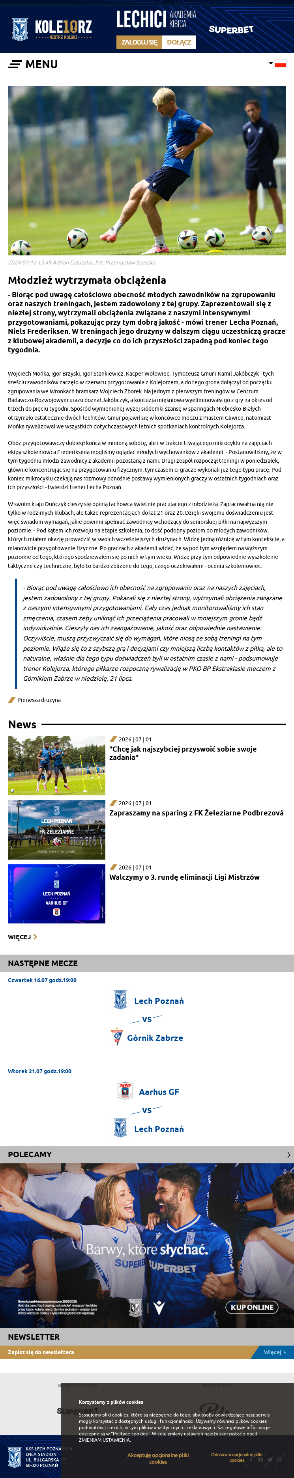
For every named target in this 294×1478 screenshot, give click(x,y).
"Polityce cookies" (130, 1434)
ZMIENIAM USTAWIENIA (104, 1440)
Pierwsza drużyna (39, 700)
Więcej (19, 937)
